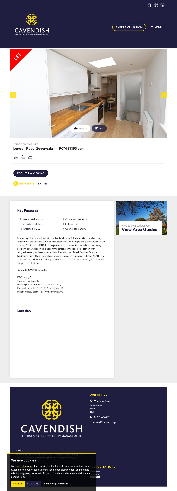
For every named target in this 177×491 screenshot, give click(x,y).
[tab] (80, 128)
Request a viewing (31, 173)
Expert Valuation (129, 27)
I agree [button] (18, 483)
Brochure (23, 183)
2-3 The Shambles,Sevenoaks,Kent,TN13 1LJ (100, 407)
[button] (164, 95)
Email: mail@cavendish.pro (104, 422)
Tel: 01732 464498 (100, 417)
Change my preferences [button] (55, 484)
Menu (156, 27)
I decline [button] (33, 483)
